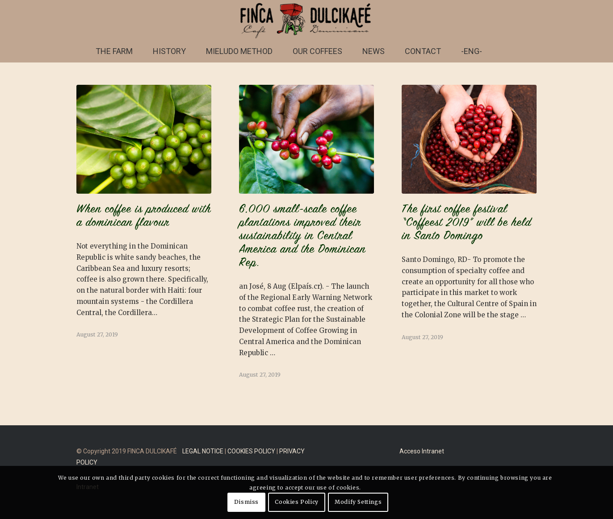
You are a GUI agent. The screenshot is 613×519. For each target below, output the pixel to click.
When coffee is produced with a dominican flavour (143, 216)
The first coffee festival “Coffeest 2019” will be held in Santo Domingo (466, 223)
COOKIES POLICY (251, 451)
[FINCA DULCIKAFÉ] (306, 20)
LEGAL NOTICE (202, 451)
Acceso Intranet (421, 451)
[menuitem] (114, 51)
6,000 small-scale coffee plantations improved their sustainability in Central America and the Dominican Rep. (302, 236)
